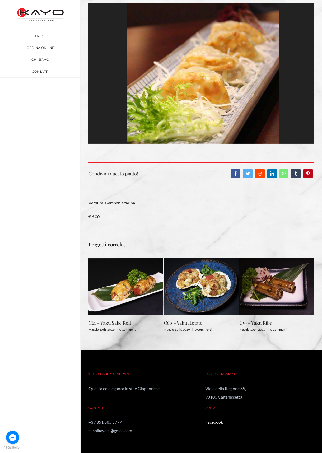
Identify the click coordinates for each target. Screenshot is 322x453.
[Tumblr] (296, 173)
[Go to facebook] (12, 437)
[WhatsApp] (284, 173)
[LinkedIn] (272, 173)
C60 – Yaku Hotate (183, 323)
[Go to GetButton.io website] (12, 447)
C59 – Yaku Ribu (255, 323)
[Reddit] (260, 173)
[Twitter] (248, 173)
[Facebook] (236, 173)
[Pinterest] (308, 173)
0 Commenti (127, 329)
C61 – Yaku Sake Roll (109, 323)
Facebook (214, 421)
